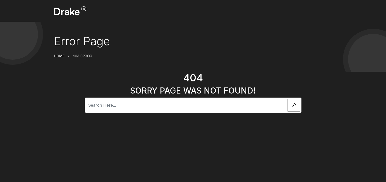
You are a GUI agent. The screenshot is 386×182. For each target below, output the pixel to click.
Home (59, 56)
